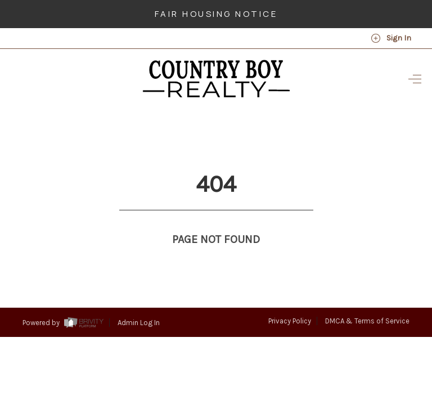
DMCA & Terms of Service (367, 300)
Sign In (391, 38)
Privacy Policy (289, 300)
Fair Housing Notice (216, 14)
